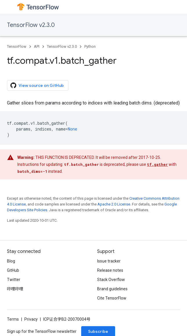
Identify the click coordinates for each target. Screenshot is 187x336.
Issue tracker (109, 261)
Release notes (110, 270)
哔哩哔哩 (15, 289)
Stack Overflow (111, 279)
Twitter (13, 279)
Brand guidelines (112, 289)
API (36, 46)
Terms (13, 319)
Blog (11, 261)
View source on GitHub (37, 85)
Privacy (31, 319)
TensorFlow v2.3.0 (31, 25)
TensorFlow (16, 46)
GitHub (13, 270)
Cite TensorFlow (111, 298)
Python (90, 46)
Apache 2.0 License (113, 204)
